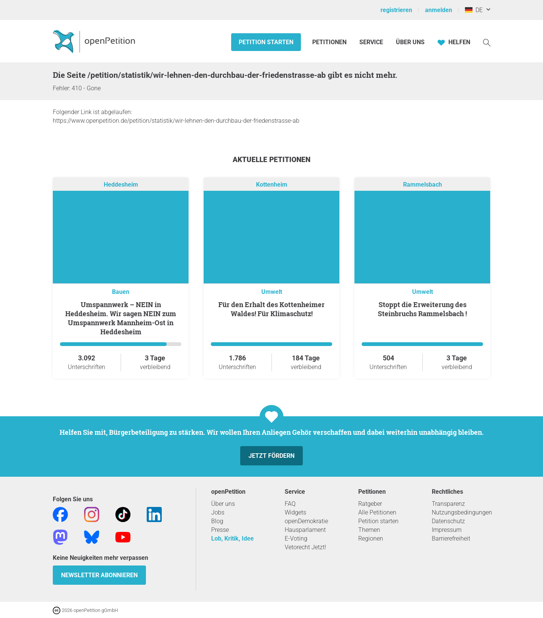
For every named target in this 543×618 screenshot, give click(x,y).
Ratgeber (370, 503)
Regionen (370, 538)
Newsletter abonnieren (99, 575)
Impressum (447, 529)
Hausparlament (305, 529)
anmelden (438, 10)
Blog (217, 521)
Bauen (120, 291)
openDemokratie (306, 521)
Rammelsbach (422, 184)
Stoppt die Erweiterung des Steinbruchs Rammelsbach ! (422, 309)
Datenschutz (448, 521)
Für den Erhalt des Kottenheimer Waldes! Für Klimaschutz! (271, 309)
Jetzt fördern (271, 455)
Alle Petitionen (377, 512)
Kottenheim (271, 184)
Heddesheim (121, 184)
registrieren (396, 10)
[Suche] (487, 42)
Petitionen (330, 42)
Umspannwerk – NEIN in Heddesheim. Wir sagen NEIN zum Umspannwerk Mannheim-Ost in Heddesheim (120, 318)
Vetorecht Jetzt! (305, 547)
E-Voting (296, 538)
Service (371, 42)
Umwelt (271, 291)
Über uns (223, 503)
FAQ (290, 503)
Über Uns (410, 42)
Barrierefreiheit (451, 538)
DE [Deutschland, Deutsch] (474, 10)
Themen (369, 529)
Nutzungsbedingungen (462, 512)
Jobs (217, 512)
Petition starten (266, 42)
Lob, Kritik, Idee (232, 538)
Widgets (295, 512)
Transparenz (448, 503)
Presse (220, 529)
